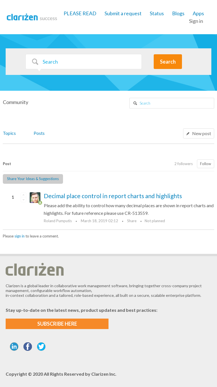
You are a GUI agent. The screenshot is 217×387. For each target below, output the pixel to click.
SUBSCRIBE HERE (57, 324)
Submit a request (123, 13)
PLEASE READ (80, 13)
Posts (39, 133)
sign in (19, 236)
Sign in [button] (196, 21)
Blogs (178, 13)
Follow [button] (205, 163)
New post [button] (201, 133)
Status (157, 13)
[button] (23, 194)
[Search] (83, 61)
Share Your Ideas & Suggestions (33, 178)
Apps (198, 13)
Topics (9, 133)
